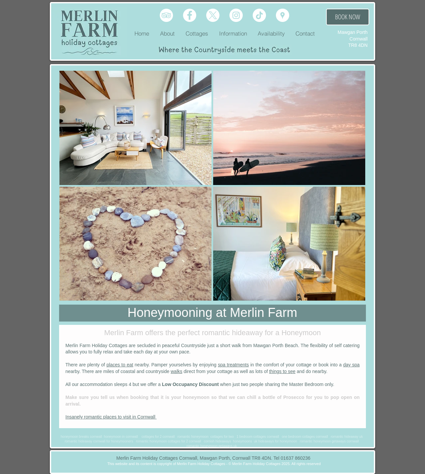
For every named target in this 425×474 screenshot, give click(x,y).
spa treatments (233, 364)
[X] (212, 15)
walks (176, 371)
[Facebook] (189, 15)
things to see (282, 371)
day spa (351, 364)
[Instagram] (236, 15)
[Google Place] (282, 15)
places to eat (120, 364)
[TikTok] (259, 15)
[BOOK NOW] (347, 17)
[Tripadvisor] (166, 15)
